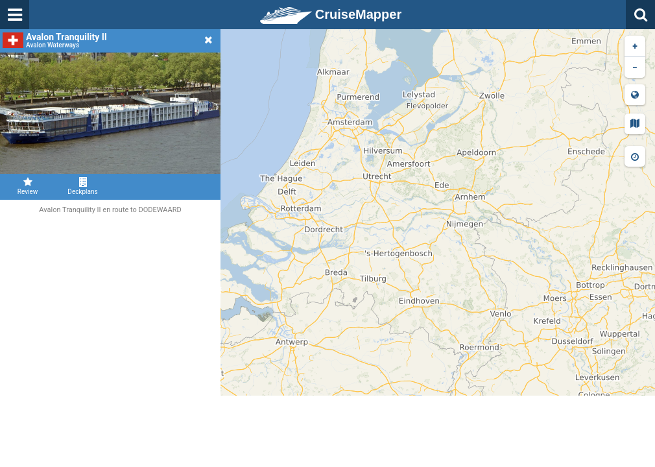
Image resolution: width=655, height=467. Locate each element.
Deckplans (82, 186)
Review (27, 186)
